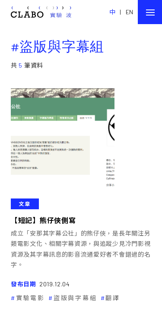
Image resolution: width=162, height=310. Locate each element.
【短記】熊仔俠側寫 (43, 220)
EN (129, 12)
